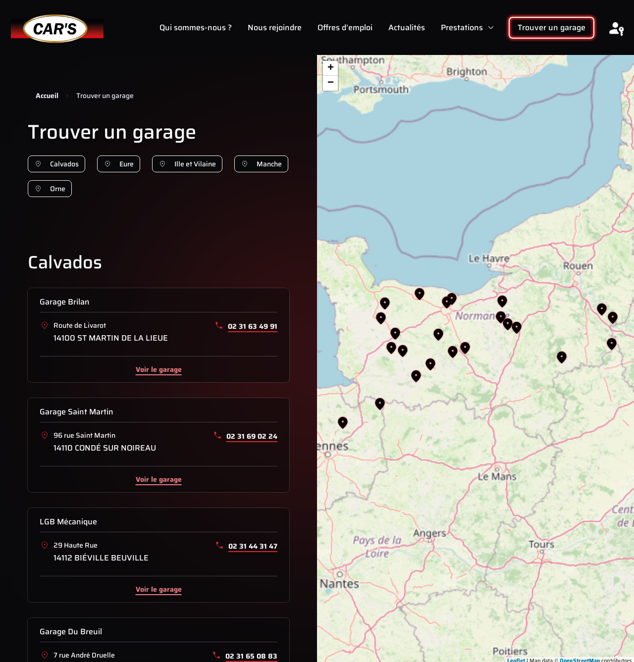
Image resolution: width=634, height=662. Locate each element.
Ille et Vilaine (187, 163)
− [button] (330, 83)
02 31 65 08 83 (251, 656)
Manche (261, 163)
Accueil (47, 96)
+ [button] (330, 68)
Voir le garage (159, 369)
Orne (49, 188)
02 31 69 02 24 (251, 436)
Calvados (56, 163)
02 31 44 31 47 (252, 546)
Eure (119, 163)
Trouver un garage (551, 27)
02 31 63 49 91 (252, 326)
